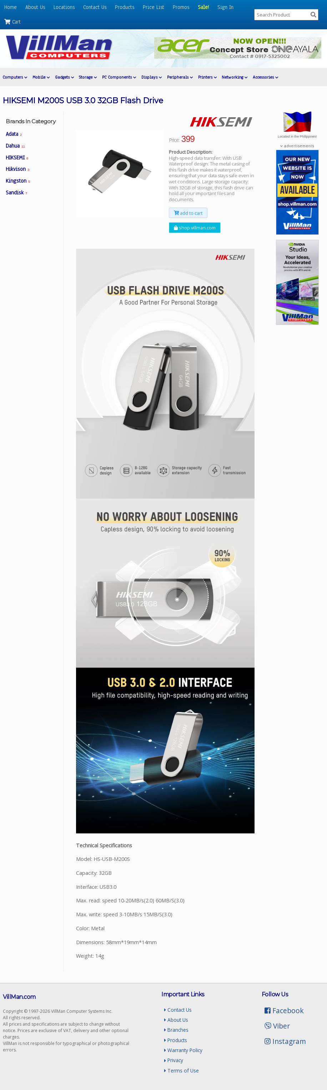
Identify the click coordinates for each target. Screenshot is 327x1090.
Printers (207, 77)
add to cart (188, 213)
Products (124, 7)
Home (10, 7)
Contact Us (94, 7)
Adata (14, 134)
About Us (35, 7)
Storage (88, 77)
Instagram (285, 1041)
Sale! (203, 7)
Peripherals (180, 77)
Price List (153, 7)
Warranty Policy (183, 1050)
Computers (14, 77)
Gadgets (64, 77)
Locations (64, 7)
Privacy (173, 1060)
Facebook (284, 1010)
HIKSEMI (17, 157)
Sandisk (16, 192)
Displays (151, 77)
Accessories (265, 77)
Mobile (41, 77)
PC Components (119, 77)
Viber (277, 1026)
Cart (12, 21)
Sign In (225, 7)
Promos (181, 7)
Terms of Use (181, 1070)
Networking (234, 77)
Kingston (18, 180)
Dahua (15, 145)
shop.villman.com (195, 227)
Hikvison (17, 169)
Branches (176, 1029)
